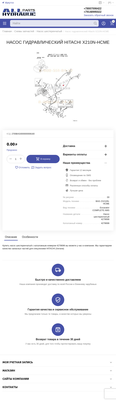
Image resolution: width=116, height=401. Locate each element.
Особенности (29, 237)
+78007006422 (96, 8)
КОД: (9, 134)
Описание (10, 237)
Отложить (23, 167)
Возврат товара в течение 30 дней (58, 338)
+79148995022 (96, 12)
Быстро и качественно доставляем (57, 279)
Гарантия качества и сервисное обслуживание (58, 309)
